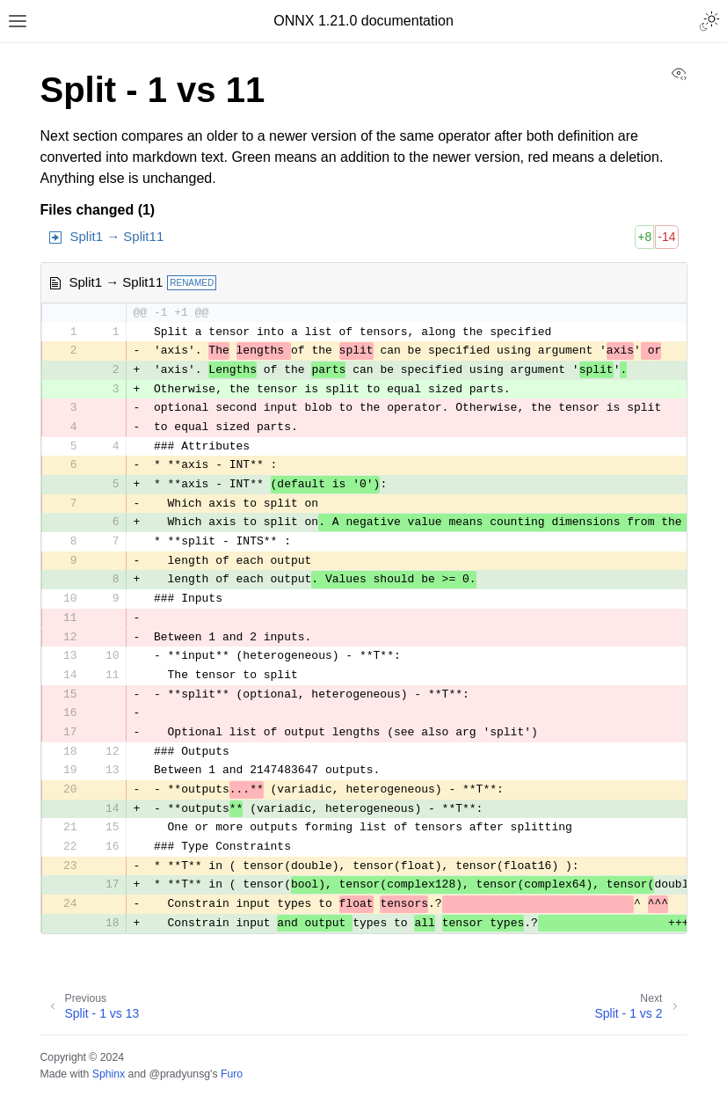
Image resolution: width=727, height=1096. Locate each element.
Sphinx (108, 1074)
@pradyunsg (179, 1074)
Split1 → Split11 (117, 236)
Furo (232, 1074)
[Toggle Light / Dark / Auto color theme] (709, 21)
